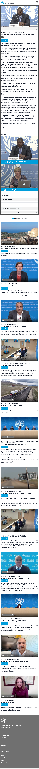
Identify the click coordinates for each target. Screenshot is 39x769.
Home (2, 754)
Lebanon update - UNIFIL (8, 702)
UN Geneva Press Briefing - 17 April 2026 (13, 365)
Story (4, 40)
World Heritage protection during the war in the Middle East (19, 248)
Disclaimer (3, 763)
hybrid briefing (14, 542)
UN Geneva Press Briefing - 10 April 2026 (13, 536)
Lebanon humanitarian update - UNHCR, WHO (15, 661)
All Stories (3, 747)
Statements (3, 740)
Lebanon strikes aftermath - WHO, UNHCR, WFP (16, 578)
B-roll (2, 744)
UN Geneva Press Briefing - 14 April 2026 (13, 444)
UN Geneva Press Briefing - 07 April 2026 (13, 621)
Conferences (3, 745)
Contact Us (3, 760)
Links (2, 759)
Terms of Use (4, 762)
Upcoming (3, 757)
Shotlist (11, 40)
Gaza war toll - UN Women (9, 286)
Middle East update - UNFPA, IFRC (11, 406)
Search (2, 755)
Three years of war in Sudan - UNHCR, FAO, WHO (16, 493)
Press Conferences (5, 739)
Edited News (3, 737)
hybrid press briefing (14, 372)
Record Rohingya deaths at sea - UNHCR (13, 326)
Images (2, 742)
